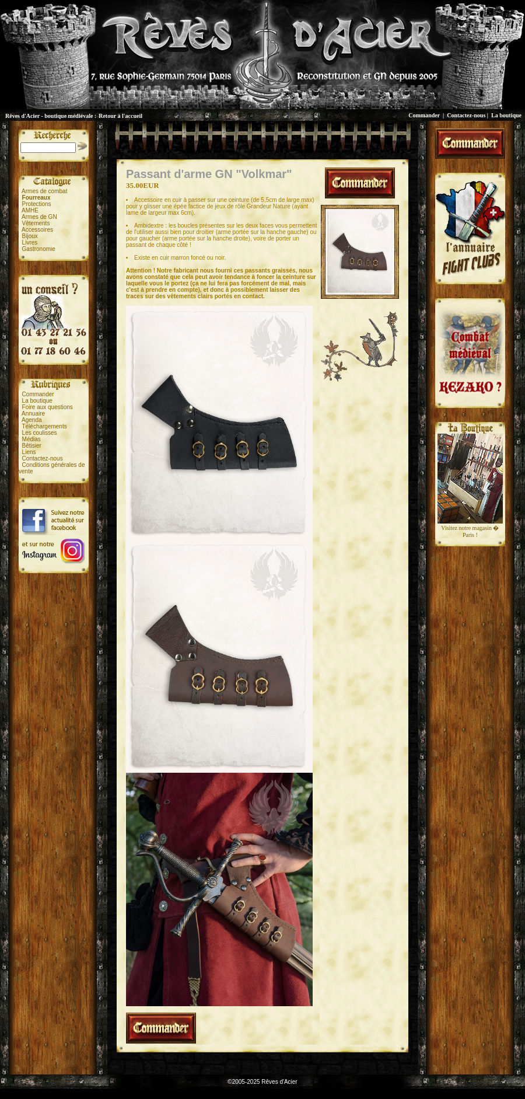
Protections (36, 204)
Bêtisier (31, 445)
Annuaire (33, 413)
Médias (31, 439)
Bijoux (30, 236)
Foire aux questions (47, 407)
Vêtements (36, 223)
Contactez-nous (466, 115)
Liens (29, 452)
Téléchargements (44, 426)
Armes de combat (44, 191)
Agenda (31, 420)
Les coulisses (39, 433)
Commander (424, 115)
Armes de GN (39, 217)
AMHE (30, 210)
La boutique (506, 115)
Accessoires (37, 229)
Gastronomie (38, 249)
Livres (30, 242)
